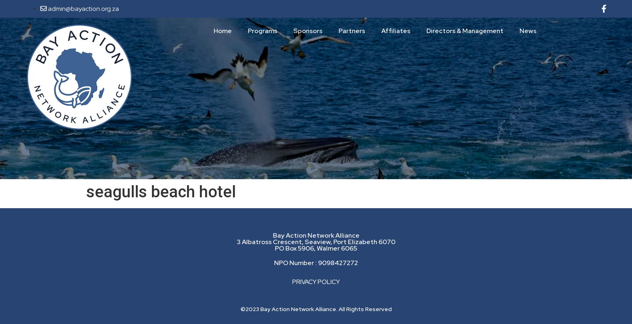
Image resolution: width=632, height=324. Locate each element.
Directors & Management (464, 31)
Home (223, 31)
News (528, 31)
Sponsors (307, 31)
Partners (352, 31)
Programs (262, 31)
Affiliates (395, 31)
